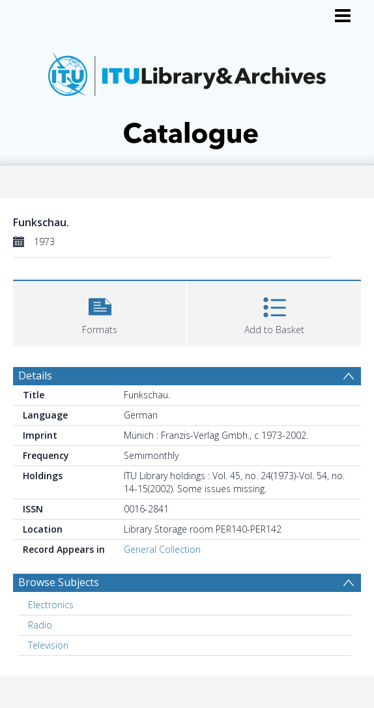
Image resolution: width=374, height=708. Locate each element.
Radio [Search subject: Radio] (40, 625)
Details (35, 375)
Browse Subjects (58, 582)
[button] (99, 312)
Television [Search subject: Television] (48, 645)
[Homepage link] (187, 96)
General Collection (162, 549)
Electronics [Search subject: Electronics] (51, 604)
